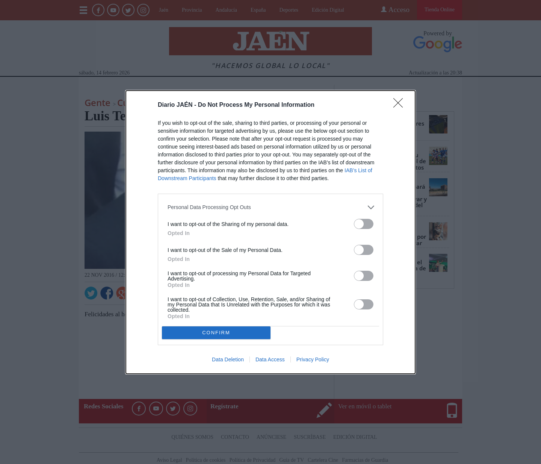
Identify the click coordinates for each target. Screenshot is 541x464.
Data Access (270, 359)
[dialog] (270, 232)
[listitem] (270, 207)
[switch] (363, 224)
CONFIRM (216, 332)
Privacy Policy (312, 359)
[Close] (400, 105)
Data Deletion (228, 359)
